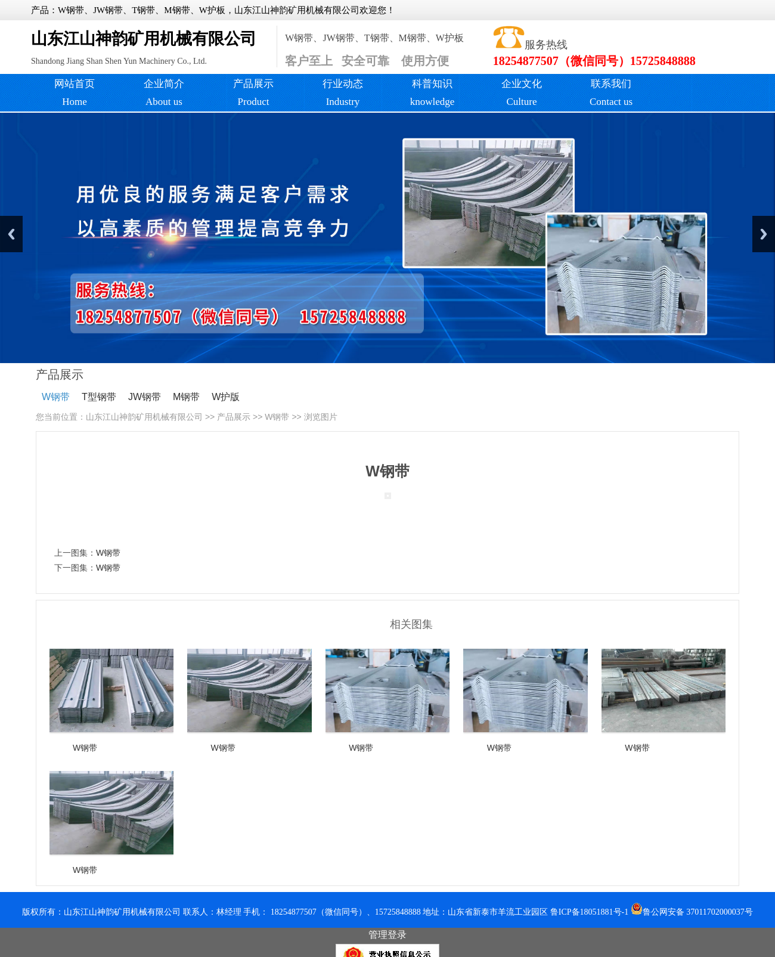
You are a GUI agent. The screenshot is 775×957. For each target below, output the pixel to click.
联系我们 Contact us (611, 92)
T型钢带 (99, 397)
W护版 (226, 397)
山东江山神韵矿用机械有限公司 (144, 417)
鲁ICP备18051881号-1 (589, 912)
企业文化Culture (521, 92)
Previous (11, 234)
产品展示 (233, 417)
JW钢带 (144, 397)
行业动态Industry (343, 92)
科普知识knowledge (432, 92)
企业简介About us (164, 92)
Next (763, 234)
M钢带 (186, 397)
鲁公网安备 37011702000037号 (692, 912)
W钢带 (56, 397)
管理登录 (387, 935)
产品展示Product (253, 92)
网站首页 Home (74, 92)
